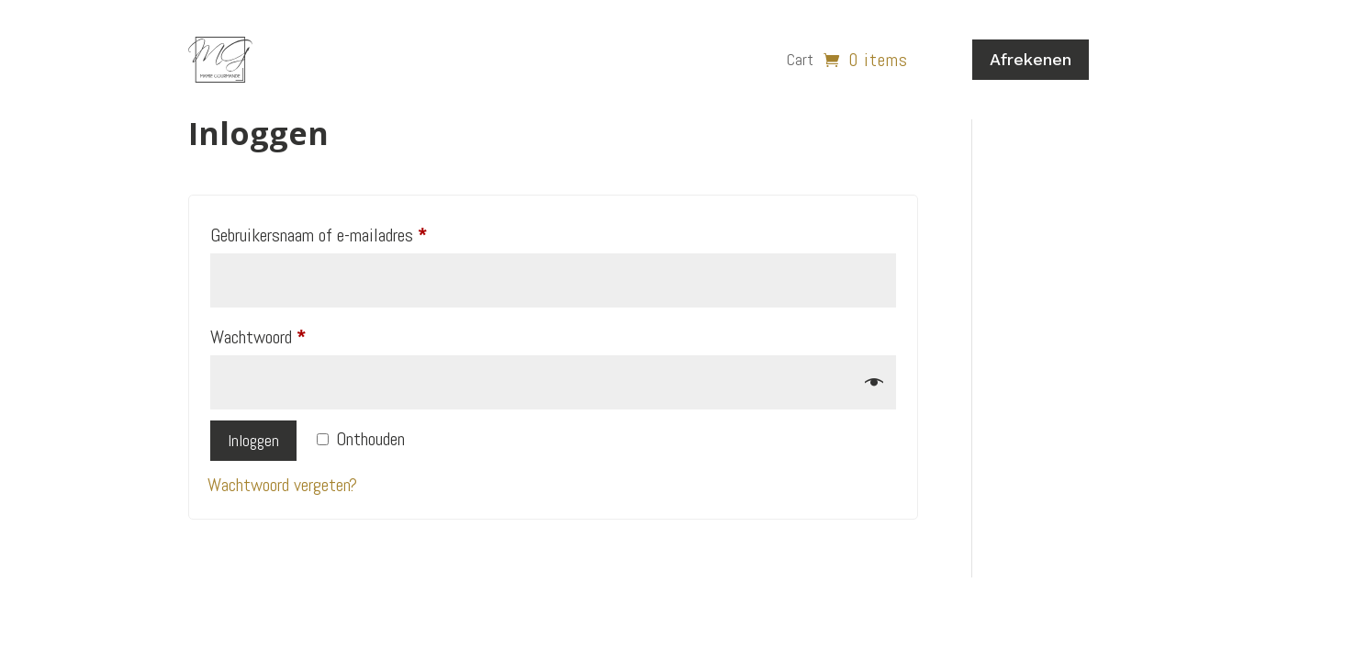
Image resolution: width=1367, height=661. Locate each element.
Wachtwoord (281, 334)
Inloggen (253, 440)
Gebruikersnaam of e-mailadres (342, 232)
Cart (800, 59)
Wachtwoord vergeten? (282, 485)
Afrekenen (1030, 59)
